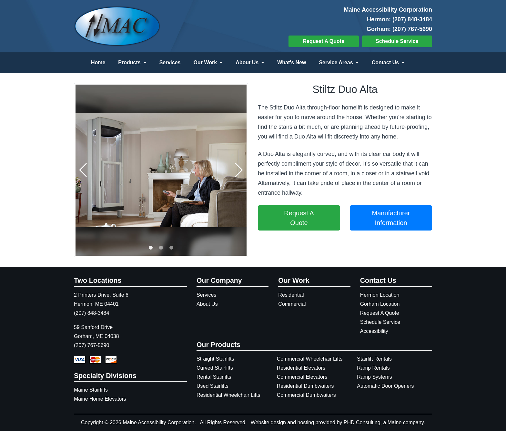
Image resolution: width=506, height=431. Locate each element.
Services (170, 62)
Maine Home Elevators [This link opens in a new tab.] (100, 399)
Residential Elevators (301, 368)
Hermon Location (380, 295)
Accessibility (374, 331)
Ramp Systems (374, 377)
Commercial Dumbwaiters (306, 395)
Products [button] (132, 62)
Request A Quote (323, 41)
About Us (207, 304)
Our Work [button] (208, 62)
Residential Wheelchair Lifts (228, 395)
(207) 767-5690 (412, 29)
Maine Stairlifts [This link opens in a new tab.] (91, 390)
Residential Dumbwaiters (305, 386)
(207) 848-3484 (412, 19)
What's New (291, 62)
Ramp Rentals (373, 368)
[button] (151, 248)
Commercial (292, 304)
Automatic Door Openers (385, 386)
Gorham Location (380, 304)
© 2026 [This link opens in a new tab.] (113, 422)
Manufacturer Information (391, 218)
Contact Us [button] (388, 62)
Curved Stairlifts (215, 368)
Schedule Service (397, 41)
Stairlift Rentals (374, 359)
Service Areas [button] (339, 62)
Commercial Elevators (302, 377)
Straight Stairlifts (215, 359)
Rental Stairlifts (214, 377)
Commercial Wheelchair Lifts (310, 359)
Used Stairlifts (212, 386)
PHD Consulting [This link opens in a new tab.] (362, 422)
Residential (291, 295)
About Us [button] (250, 62)
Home (98, 62)
